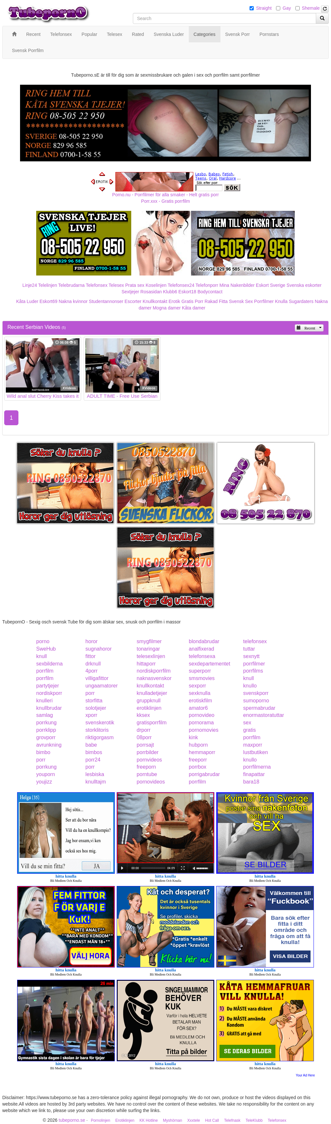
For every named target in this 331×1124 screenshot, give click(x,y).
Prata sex (134, 285)
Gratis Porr (192, 301)
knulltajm (95, 781)
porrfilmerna (257, 767)
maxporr (252, 745)
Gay (287, 8)
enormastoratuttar (263, 715)
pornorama (201, 722)
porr (89, 693)
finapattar (254, 774)
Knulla (281, 301)
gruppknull (149, 700)
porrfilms (253, 671)
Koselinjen (155, 285)
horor (91, 641)
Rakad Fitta (216, 301)
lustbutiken (255, 752)
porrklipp (46, 730)
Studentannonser (106, 301)
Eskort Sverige (270, 285)
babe (91, 745)
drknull (93, 663)
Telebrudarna (71, 285)
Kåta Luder (27, 301)
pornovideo (201, 715)
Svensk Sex (241, 301)
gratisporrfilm (151, 722)
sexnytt (251, 656)
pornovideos (151, 781)
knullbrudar (49, 708)
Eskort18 (187, 291)
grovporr (46, 737)
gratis (249, 730)
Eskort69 (48, 301)
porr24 (92, 759)
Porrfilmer (264, 301)
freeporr (198, 759)
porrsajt (145, 745)
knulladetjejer (152, 693)
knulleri (44, 700)
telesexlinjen (151, 656)
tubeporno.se (72, 1120)
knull (41, 656)
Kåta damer (193, 307)
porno (42, 641)
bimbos (93, 752)
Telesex (116, 285)
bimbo (43, 752)
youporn (45, 774)
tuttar (249, 649)
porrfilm (44, 671)
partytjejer (47, 685)
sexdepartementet (209, 663)
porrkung (46, 722)
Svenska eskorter (304, 285)
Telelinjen (47, 285)
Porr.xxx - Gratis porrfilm (165, 201)
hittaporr (146, 663)
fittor (90, 656)
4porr (91, 671)
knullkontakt (150, 685)
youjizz (44, 781)
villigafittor (96, 678)
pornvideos (149, 759)
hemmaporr (202, 752)
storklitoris (97, 730)
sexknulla (199, 693)
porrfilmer (254, 663)
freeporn (146, 767)
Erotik (174, 301)
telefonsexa (202, 656)
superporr (200, 671)
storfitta (93, 700)
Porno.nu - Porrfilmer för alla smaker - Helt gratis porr (165, 194)
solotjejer (95, 708)
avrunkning (48, 745)
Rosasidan (151, 291)
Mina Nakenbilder (237, 285)
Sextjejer (130, 291)
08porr (144, 737)
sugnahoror (98, 649)
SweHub (46, 649)
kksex (143, 715)
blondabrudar (204, 641)
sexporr (197, 685)
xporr (91, 715)
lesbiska (94, 774)
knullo (250, 685)
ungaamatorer (101, 685)
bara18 (251, 781)
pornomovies (204, 730)
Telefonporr (207, 285)
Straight (264, 8)
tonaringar (148, 649)
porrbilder (148, 752)
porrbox (197, 767)
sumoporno (256, 700)
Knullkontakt (155, 301)
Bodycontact (210, 291)
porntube (147, 774)
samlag (44, 715)
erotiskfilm (200, 700)
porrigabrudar (204, 774)
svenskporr (255, 693)
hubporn (198, 745)
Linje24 (29, 285)
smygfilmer (149, 641)
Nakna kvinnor (73, 301)
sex (247, 722)
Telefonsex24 (181, 285)
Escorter (132, 301)
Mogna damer (166, 307)
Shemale (311, 8)
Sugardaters (301, 301)
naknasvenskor (154, 678)
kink (193, 737)
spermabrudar (259, 708)
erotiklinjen (149, 708)
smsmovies (202, 678)
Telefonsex (96, 285)
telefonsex (255, 641)
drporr (144, 730)
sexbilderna (49, 663)
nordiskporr (49, 693)
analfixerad (201, 649)
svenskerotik (99, 722)
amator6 (198, 708)
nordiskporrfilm (154, 671)
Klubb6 (170, 291)
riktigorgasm (99, 737)
